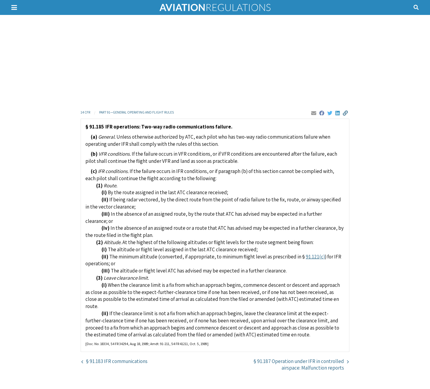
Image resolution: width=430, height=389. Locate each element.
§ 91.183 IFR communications (117, 361)
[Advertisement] (215, 61)
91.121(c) (315, 256)
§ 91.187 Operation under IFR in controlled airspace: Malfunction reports (299, 364)
